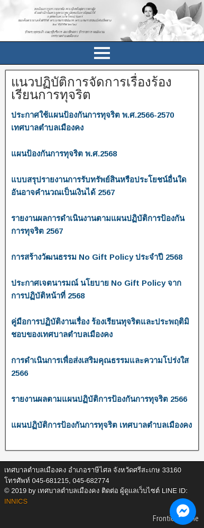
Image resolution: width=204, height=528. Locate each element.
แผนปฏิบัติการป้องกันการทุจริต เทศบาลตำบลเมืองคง (101, 424)
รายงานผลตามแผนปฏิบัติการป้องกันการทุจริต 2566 (99, 398)
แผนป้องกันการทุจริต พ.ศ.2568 (64, 153)
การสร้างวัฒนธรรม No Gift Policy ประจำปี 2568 (96, 256)
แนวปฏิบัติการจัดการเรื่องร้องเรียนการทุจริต (91, 88)
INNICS (15, 501)
